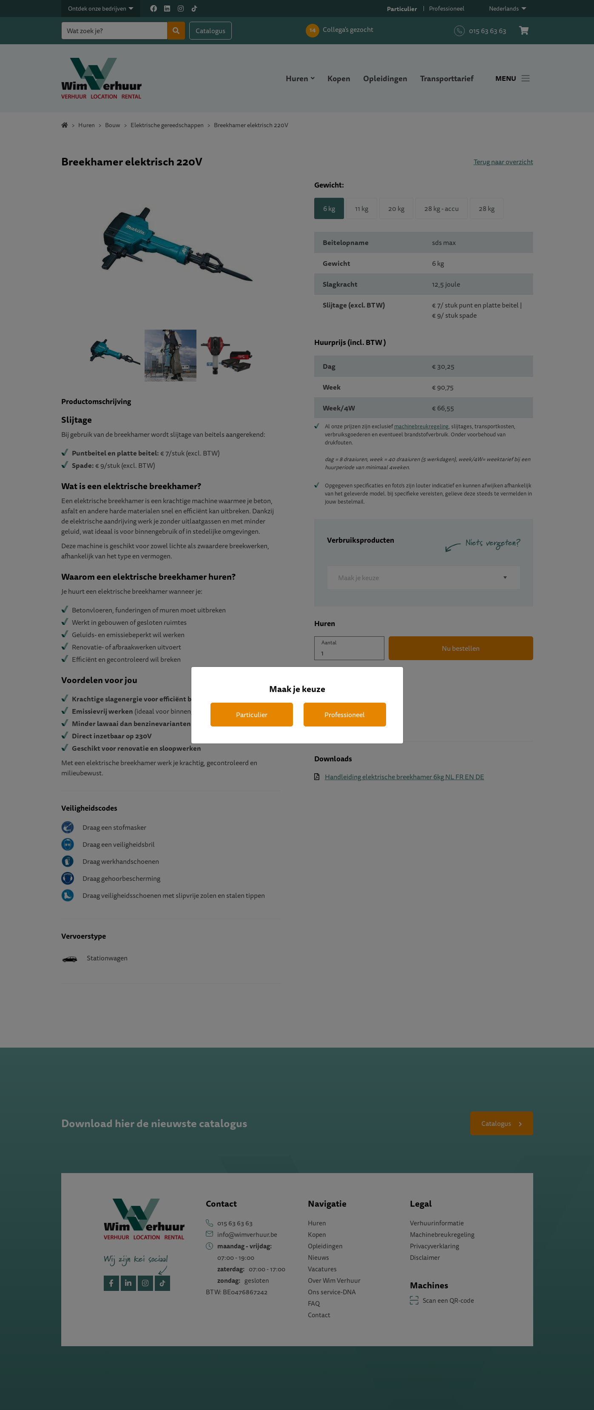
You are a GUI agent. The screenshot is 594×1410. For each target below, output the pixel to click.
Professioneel (344, 714)
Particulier (251, 714)
